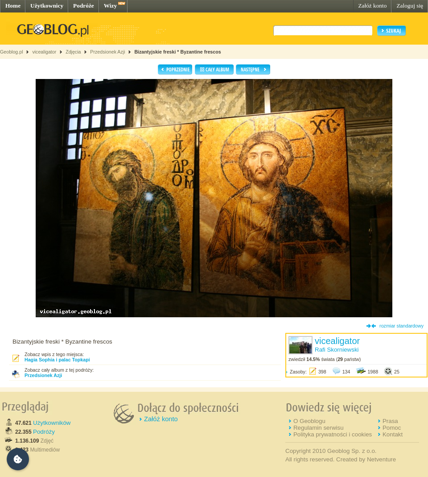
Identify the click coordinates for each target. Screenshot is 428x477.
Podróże (83, 5)
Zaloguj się (409, 5)
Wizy (110, 5)
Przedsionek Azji (107, 51)
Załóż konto (372, 5)
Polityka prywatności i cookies (332, 434)
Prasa (390, 421)
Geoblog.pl (11, 51)
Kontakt (393, 434)
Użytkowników (51, 422)
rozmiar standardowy (401, 325)
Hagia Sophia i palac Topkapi (57, 359)
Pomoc (392, 427)
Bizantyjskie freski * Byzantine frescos (177, 51)
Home (13, 5)
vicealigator (44, 51)
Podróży (44, 431)
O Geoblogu (309, 421)
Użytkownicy (46, 5)
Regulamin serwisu (318, 427)
